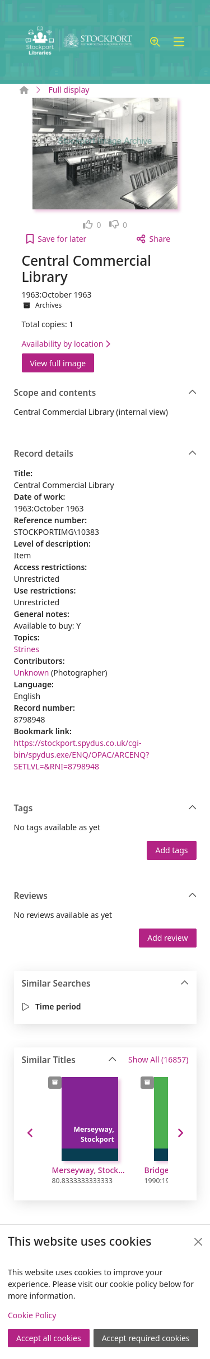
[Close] (198, 1242)
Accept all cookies (48, 1338)
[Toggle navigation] (179, 42)
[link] (92, 224)
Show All (158, 1060)
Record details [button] (105, 454)
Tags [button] (105, 808)
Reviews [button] (105, 896)
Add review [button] (167, 937)
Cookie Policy (32, 1315)
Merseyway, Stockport (90, 1170)
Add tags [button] (171, 850)
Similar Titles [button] (69, 1060)
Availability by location (66, 343)
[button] (155, 42)
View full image (58, 363)
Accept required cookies (146, 1338)
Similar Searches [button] (105, 984)
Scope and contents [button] (105, 393)
